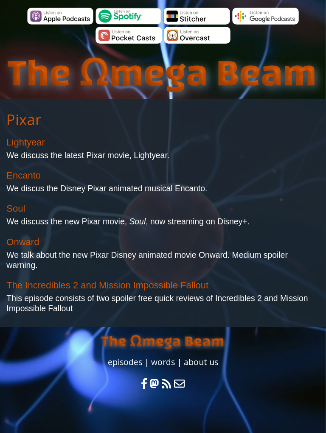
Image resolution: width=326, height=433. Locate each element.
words (163, 362)
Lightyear (25, 142)
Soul (15, 208)
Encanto (23, 175)
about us (201, 362)
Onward (22, 242)
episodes (125, 362)
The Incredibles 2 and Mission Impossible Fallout (107, 285)
